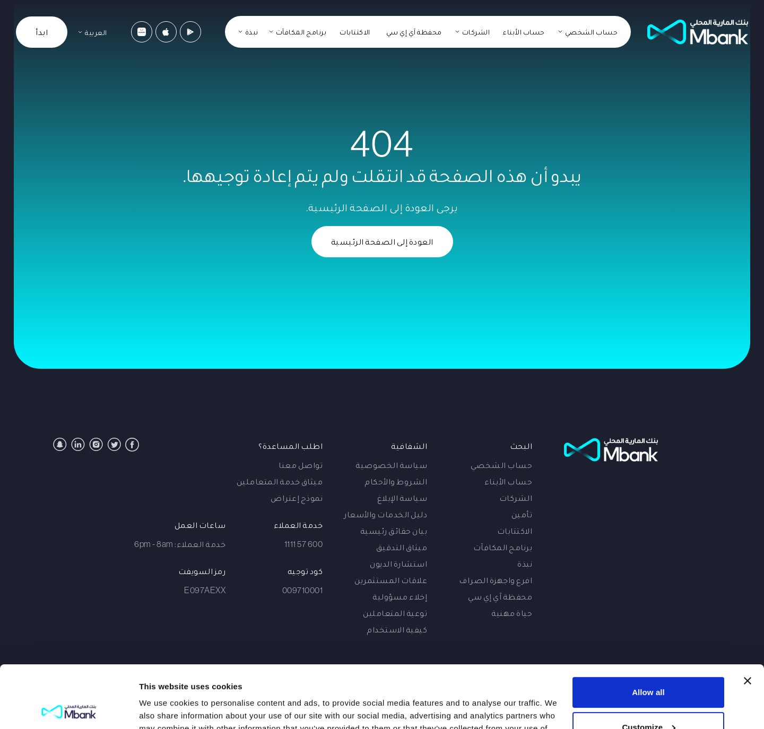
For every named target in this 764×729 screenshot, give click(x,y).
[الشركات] (473, 32)
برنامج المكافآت (503, 547)
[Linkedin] (78, 444)
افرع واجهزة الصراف (495, 580)
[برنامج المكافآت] (298, 32)
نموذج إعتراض (297, 497)
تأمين (522, 514)
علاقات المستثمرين (390, 580)
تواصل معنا (301, 464)
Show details (163, 708)
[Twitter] (114, 444)
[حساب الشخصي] (588, 32)
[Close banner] (747, 618)
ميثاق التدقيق (402, 547)
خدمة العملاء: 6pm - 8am (179, 544)
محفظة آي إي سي (414, 32)
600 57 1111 (303, 544)
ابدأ (42, 32)
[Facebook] (132, 445)
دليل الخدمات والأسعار (385, 514)
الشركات (516, 497)
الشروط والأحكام (395, 481)
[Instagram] (96, 444)
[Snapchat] (60, 444)
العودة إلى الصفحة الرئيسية (382, 241)
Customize (648, 664)
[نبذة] (248, 32)
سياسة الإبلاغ (402, 497)
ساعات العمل (200, 524)
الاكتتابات (355, 32)
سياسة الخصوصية (391, 464)
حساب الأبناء (524, 32)
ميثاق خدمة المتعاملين (280, 481)
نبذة (524, 563)
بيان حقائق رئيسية (394, 530)
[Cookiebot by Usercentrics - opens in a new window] (68, 708)
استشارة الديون (398, 563)
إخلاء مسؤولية (399, 596)
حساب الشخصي (502, 464)
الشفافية (409, 445)
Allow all (648, 630)
